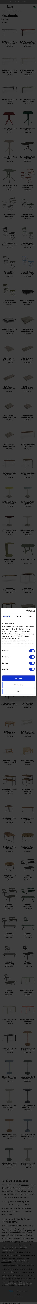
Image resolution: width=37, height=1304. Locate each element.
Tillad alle (18, 678)
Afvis (18, 691)
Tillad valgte (18, 685)
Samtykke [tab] (6, 616)
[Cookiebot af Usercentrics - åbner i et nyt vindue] (26, 611)
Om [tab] (30, 616)
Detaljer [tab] (18, 616)
